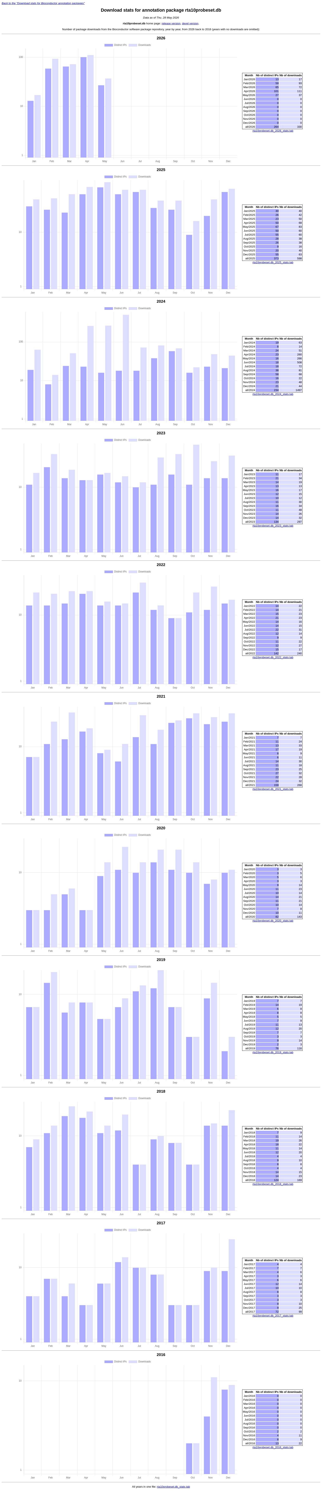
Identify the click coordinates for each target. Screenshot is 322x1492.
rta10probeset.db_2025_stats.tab (273, 262)
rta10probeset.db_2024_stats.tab (273, 394)
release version (171, 23)
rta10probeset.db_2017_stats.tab (273, 1316)
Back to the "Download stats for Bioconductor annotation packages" (43, 3)
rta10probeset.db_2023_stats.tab (273, 525)
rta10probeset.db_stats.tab (173, 1487)
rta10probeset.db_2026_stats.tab (273, 130)
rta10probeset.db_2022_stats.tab (273, 657)
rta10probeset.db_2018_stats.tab (273, 1184)
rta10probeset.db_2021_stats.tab (273, 789)
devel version (190, 23)
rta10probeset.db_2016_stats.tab (273, 1448)
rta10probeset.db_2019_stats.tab (273, 1053)
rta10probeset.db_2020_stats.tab (273, 921)
